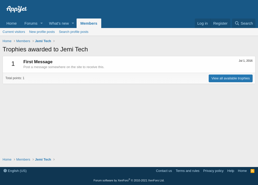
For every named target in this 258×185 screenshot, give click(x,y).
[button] (41, 23)
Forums (31, 23)
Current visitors (14, 32)
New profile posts (42, 32)
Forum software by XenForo (129, 180)
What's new (59, 23)
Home (11, 23)
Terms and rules (187, 171)
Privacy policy (213, 171)
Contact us (164, 171)
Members (88, 23)
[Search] (243, 23)
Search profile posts (73, 32)
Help (230, 171)
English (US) (15, 171)
